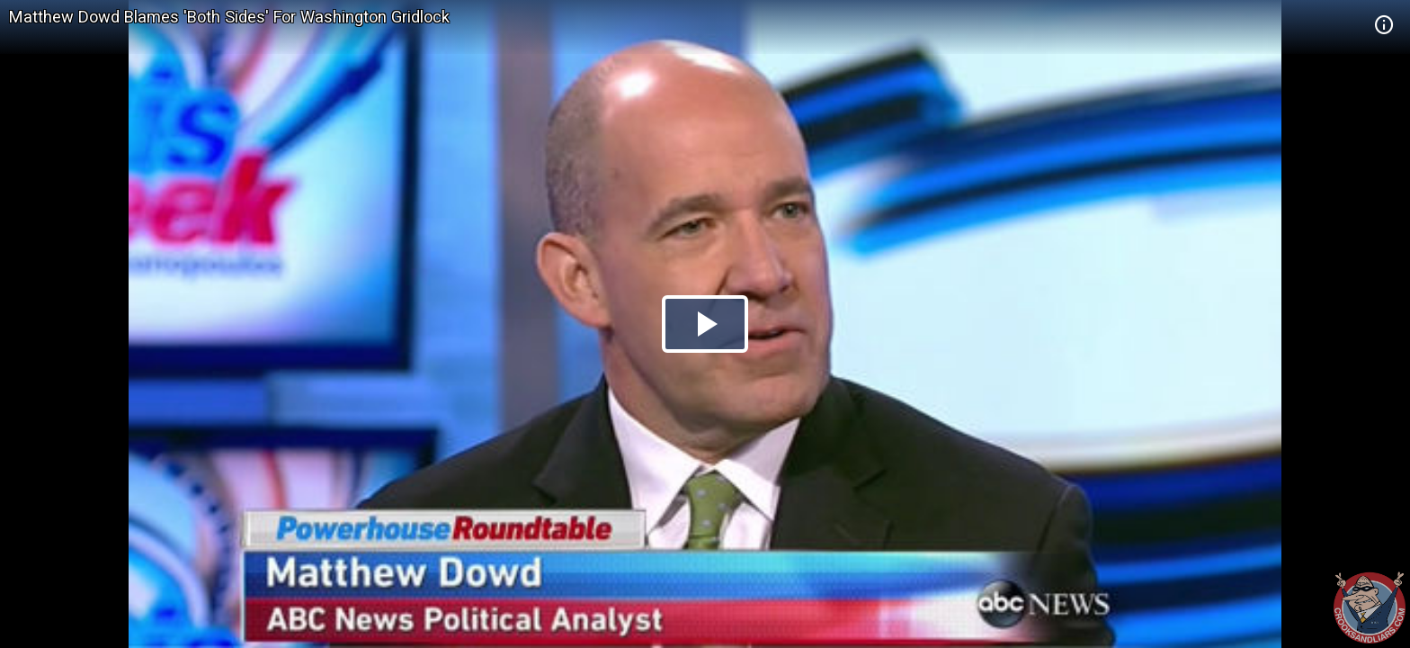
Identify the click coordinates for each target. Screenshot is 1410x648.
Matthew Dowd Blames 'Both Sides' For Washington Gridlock (229, 16)
